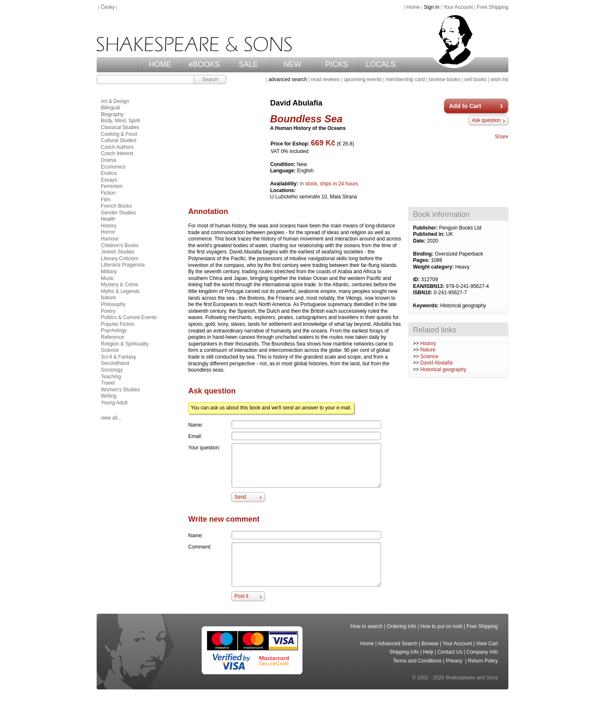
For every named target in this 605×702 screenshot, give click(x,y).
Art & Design (115, 101)
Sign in (431, 7)
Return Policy (483, 661)
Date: (420, 241)
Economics (113, 167)
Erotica (108, 173)
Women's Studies (120, 390)
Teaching (111, 377)
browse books (444, 79)
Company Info (482, 652)
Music (107, 278)
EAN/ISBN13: (429, 286)
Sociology (112, 370)
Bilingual (110, 108)
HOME (160, 64)
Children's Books (120, 245)
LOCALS (380, 64)
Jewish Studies (117, 252)
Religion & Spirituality (124, 344)
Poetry (108, 311)
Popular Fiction (117, 324)
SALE (248, 64)
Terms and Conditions (417, 661)
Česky (108, 7)
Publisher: (426, 228)
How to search (366, 626)
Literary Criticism (119, 258)
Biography (112, 114)
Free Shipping (492, 7)
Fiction (108, 193)
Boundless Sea (306, 118)
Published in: (429, 234)
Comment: (199, 547)
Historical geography (443, 369)
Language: (283, 171)
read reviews (325, 79)
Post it (241, 596)
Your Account (458, 7)
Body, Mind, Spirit (120, 121)
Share (501, 137)
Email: (195, 436)
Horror (108, 232)
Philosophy (113, 304)
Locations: (283, 190)
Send (240, 497)
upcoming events (363, 79)
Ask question (486, 120)
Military (109, 271)
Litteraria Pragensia (123, 265)
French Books (116, 206)
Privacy (455, 661)
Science (429, 356)
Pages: (422, 260)
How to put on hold (441, 626)
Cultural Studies (119, 140)
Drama (108, 160)
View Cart (487, 644)
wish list (499, 79)
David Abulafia (436, 363)
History (428, 343)
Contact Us (449, 652)
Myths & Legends (120, 291)
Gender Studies (118, 213)
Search (210, 79)
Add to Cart (465, 106)
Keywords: (426, 306)
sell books (475, 79)
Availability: (285, 184)
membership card (405, 79)
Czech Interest (117, 153)
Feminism (112, 186)
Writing (108, 396)
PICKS (336, 64)
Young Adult (114, 403)
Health (108, 219)
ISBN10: (423, 293)
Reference (112, 337)
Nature (427, 350)
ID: (417, 279)
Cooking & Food (119, 134)
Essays (109, 180)
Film (105, 200)
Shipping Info (404, 652)
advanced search (287, 79)
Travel (108, 383)
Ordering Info (401, 626)
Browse (430, 644)
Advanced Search (398, 644)
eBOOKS (204, 64)
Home (413, 7)
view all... (111, 418)
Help (428, 652)
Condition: (283, 164)
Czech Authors (117, 147)
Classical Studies (120, 127)
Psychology (113, 330)
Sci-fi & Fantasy (118, 357)
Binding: (424, 254)
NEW (292, 64)
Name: (195, 425)
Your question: (204, 448)
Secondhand (115, 363)
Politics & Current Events (129, 317)
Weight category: (434, 267)
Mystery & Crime (119, 285)
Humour (110, 239)
